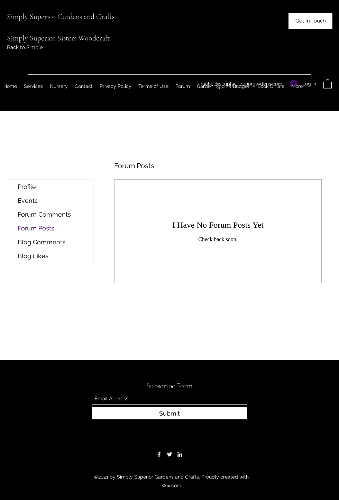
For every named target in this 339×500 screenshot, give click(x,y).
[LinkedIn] (179, 454)
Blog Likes (33, 256)
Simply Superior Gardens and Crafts (60, 16)
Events (28, 200)
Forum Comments (44, 214)
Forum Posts (36, 228)
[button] (310, 21)
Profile (27, 186)
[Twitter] (169, 454)
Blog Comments (41, 242)
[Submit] (169, 413)
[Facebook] (159, 454)
